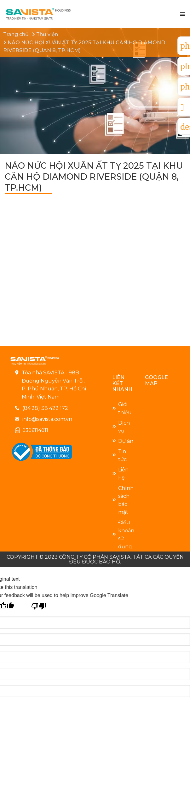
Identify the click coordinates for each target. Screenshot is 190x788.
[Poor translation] (39, 605)
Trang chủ (16, 34)
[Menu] (182, 14)
